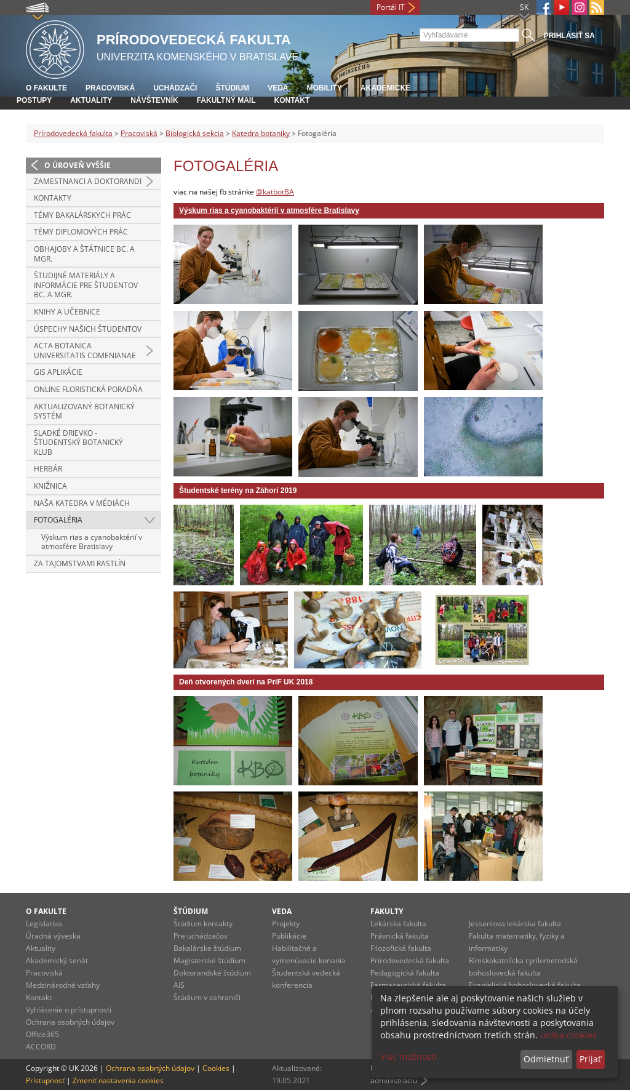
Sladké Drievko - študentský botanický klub (78, 442)
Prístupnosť (45, 1080)
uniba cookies (568, 1035)
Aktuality (91, 100)
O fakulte (46, 88)
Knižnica (50, 486)
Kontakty (52, 198)
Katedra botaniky (261, 133)
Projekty (286, 923)
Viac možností (408, 1056)
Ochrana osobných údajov (70, 1022)
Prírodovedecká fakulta (73, 133)
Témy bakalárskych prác (82, 215)
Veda (278, 88)
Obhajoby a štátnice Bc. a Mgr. (84, 254)
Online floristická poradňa (88, 389)
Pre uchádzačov (200, 936)
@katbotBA (275, 191)
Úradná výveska (53, 936)
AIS (179, 985)
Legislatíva (44, 923)
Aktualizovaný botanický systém (84, 411)
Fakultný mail (226, 100)
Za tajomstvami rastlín (80, 563)
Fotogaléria (58, 520)
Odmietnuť (546, 1059)
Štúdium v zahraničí (207, 997)
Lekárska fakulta (398, 923)
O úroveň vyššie (77, 165)
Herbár (48, 468)
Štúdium (232, 88)
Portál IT (391, 7)
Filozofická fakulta (400, 948)
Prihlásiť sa (569, 35)
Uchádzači (175, 88)
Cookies (215, 1068)
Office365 (42, 1034)
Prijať (590, 1059)
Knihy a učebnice (67, 312)
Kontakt (291, 100)
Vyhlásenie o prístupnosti (68, 1009)
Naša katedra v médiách (82, 503)
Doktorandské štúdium (212, 973)
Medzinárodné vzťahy (63, 985)
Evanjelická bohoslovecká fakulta (525, 985)
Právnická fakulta (399, 936)
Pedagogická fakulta (404, 973)
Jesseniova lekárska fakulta (515, 923)
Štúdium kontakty (203, 923)
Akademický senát (57, 960)
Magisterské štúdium (209, 960)
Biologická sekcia (194, 133)
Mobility (323, 88)
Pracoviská (110, 88)
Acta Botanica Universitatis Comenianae (85, 350)
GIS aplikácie (58, 372)
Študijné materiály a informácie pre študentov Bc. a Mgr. (86, 285)
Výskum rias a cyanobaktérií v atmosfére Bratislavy (91, 542)
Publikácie (289, 936)
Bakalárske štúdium (207, 948)
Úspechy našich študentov (88, 329)
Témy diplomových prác (81, 231)
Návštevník (154, 100)
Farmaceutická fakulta (408, 985)
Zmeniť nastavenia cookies (118, 1080)
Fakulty (386, 911)
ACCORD (41, 1046)
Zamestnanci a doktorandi (88, 181)
